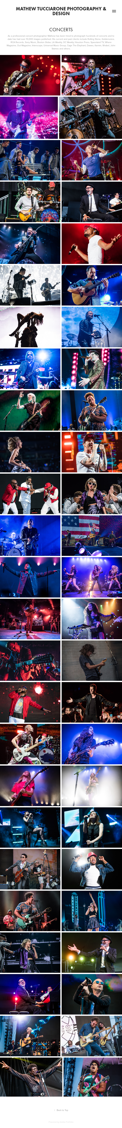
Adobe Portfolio (66, 1122)
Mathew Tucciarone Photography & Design (61, 11)
